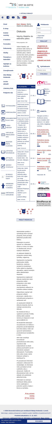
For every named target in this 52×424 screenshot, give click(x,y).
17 (31, 76)
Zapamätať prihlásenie (40, 36)
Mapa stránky (45, 418)
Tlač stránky (30, 398)
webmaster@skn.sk (16, 418)
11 (25, 74)
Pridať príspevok (25, 220)
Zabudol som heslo (44, 60)
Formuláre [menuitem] (7, 44)
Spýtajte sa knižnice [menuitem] (7, 65)
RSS (18, 17)
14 (20, 76)
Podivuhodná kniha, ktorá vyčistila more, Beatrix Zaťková (43, 132)
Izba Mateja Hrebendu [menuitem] (7, 76)
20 (27, 78)
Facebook (8, 17)
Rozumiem (39, 421)
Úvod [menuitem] (5, 24)
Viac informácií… (11, 422)
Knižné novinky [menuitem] (6, 34)
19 (24, 78)
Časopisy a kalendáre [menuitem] (7, 58)
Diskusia (23, 24)
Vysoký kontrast (2, 17)
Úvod (18, 24)
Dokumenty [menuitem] (7, 48)
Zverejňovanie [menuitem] (8, 70)
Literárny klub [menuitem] (8, 88)
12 (29, 74)
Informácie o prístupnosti (32, 418)
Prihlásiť (43, 41)
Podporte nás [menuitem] (8, 93)
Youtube (13, 17)
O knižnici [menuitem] (6, 39)
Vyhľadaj (43, 74)
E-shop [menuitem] (5, 28)
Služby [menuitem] (5, 53)
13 (32, 74)
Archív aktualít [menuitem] (6, 83)
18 (20, 78)
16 (27, 76)
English (24, 17)
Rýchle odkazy (26, 13)
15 (23, 76)
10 (21, 74)
